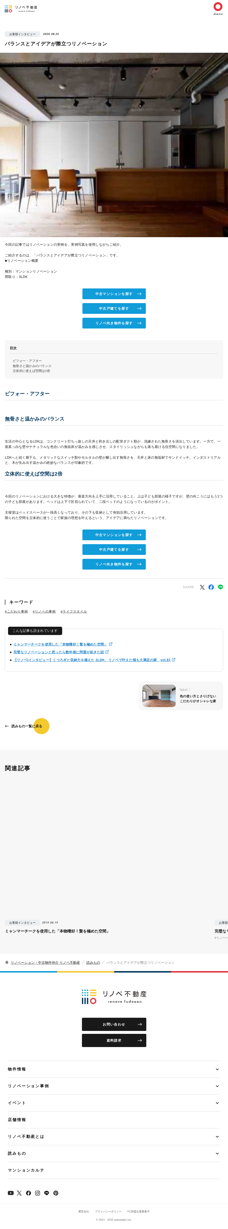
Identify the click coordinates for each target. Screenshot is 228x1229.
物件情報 (17, 1069)
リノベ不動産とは (26, 1136)
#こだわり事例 (16, 611)
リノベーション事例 (28, 1086)
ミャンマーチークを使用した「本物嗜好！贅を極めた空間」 (60, 644)
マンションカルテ (26, 1170)
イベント (17, 1103)
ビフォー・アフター (27, 361)
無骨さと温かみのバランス (32, 366)
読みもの (93, 962)
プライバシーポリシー (108, 1211)
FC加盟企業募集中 (139, 1211)
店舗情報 (17, 1120)
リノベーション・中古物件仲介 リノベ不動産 (45, 962)
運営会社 (83, 1211)
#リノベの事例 (44, 611)
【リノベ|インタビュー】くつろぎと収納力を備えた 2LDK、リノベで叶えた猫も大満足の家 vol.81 (91, 660)
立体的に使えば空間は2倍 (31, 371)
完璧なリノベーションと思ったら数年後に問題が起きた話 (58, 652)
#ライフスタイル (74, 611)
